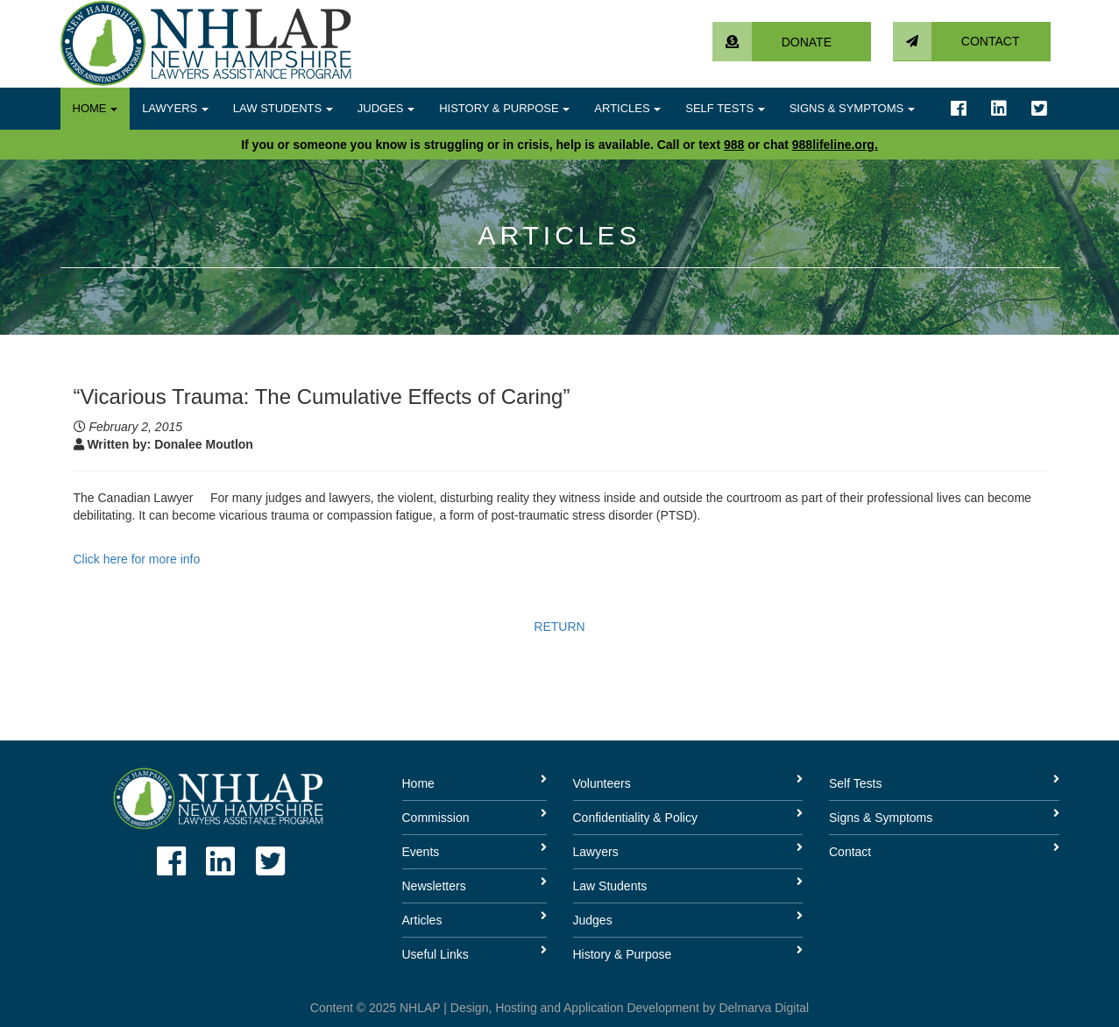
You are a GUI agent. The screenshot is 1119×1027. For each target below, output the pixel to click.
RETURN (559, 627)
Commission (436, 818)
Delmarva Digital (764, 1008)
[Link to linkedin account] (999, 109)
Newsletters (434, 886)
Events (421, 852)
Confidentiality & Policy (635, 818)
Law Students (283, 108)
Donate (772, 42)
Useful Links (435, 954)
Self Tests (724, 108)
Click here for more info (137, 559)
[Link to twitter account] (1039, 109)
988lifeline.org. (835, 145)
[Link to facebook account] (958, 109)
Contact (956, 41)
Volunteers (602, 783)
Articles (627, 108)
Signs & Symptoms (852, 108)
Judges (386, 108)
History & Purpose (504, 108)
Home (95, 108)
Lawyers (175, 108)
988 (734, 145)
